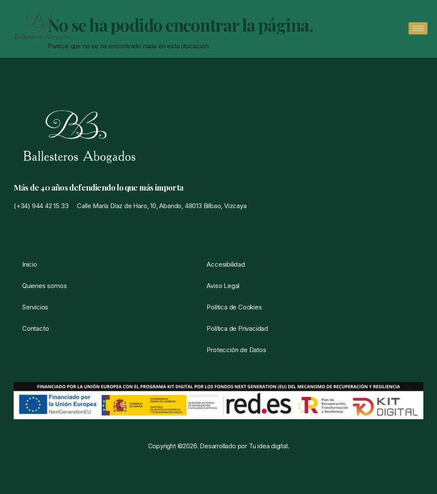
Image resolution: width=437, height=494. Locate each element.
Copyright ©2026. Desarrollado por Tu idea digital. (218, 446)
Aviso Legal (223, 286)
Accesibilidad (226, 264)
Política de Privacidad (237, 328)
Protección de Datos (236, 350)
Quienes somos (44, 286)
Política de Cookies (234, 307)
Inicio (29, 264)
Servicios (35, 307)
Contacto (35, 328)
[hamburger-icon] (418, 28)
